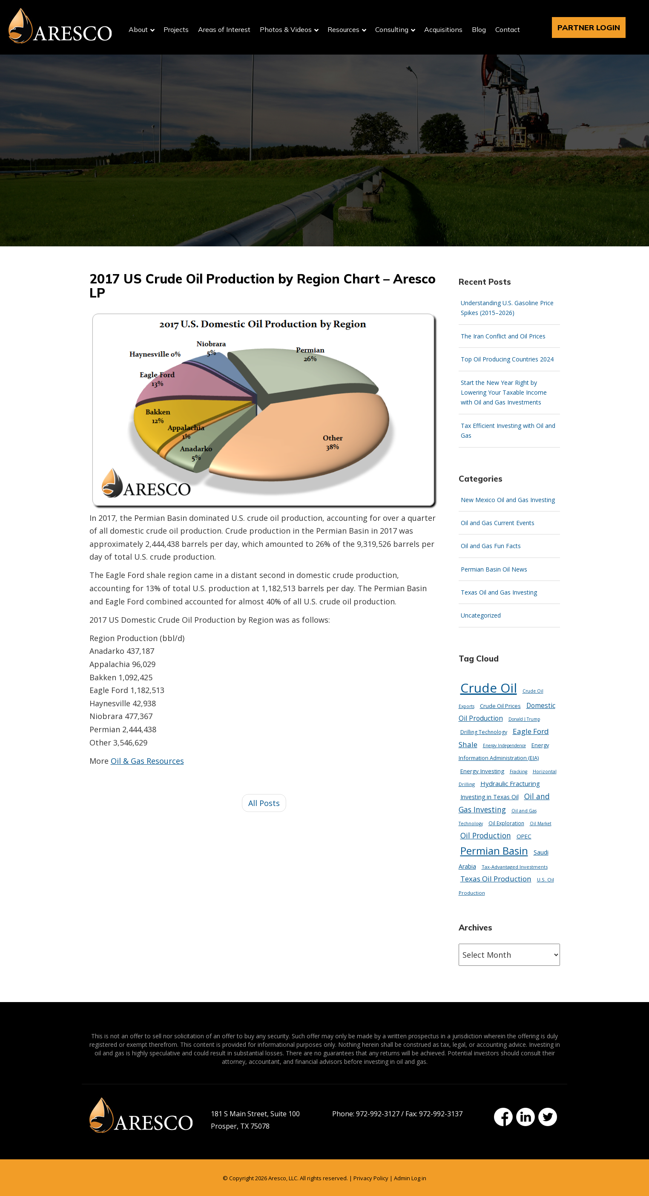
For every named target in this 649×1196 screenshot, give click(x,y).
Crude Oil (488, 687)
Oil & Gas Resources (147, 761)
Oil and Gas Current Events (497, 523)
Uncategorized (481, 615)
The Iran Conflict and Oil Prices (503, 336)
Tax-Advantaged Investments (515, 867)
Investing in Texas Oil (489, 797)
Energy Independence (504, 745)
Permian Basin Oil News (494, 569)
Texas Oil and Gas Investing (499, 592)
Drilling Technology (483, 732)
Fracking (518, 771)
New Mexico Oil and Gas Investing (508, 500)
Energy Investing (482, 771)
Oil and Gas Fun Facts (491, 546)
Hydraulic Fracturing (510, 783)
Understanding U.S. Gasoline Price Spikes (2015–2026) (507, 308)
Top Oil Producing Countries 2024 (507, 359)
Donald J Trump (524, 719)
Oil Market (540, 823)
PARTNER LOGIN (588, 27)
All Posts (264, 803)
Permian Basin (494, 851)
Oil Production (485, 835)
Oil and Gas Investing (504, 803)
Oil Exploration (506, 823)
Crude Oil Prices (500, 706)
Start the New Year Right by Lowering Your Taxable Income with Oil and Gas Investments (504, 392)
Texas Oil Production (495, 879)
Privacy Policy (370, 1178)
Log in (418, 1178)
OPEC (524, 836)
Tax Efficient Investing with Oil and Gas (508, 430)
